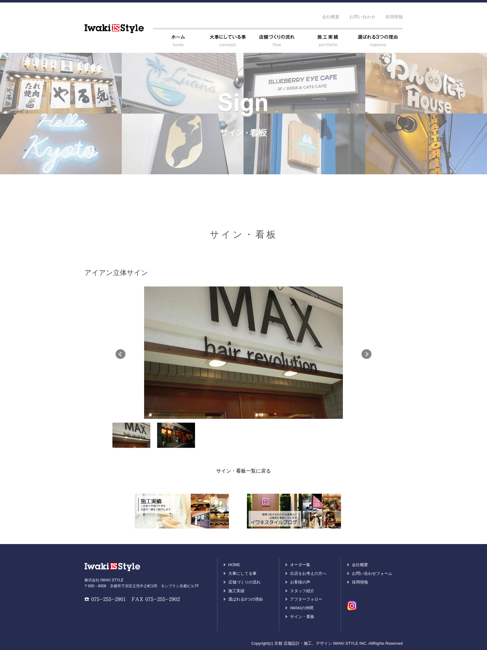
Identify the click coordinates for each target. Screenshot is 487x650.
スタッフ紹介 (302, 590)
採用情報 (394, 16)
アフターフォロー (306, 599)
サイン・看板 (302, 616)
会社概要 (330, 16)
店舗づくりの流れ (244, 582)
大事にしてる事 (242, 573)
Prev (120, 354)
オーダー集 (300, 564)
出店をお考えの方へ (308, 573)
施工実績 (236, 590)
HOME (234, 564)
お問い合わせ (362, 16)
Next (366, 354)
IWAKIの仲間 (301, 608)
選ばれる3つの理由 (245, 599)
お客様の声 (300, 582)
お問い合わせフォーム (372, 573)
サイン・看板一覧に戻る (243, 471)
